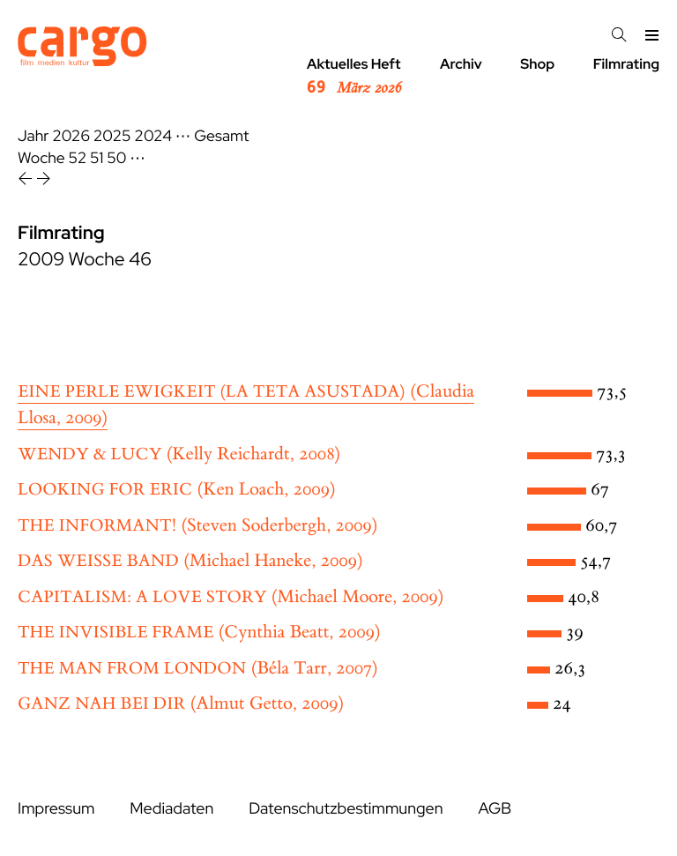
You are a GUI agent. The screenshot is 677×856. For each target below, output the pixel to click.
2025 (112, 136)
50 (116, 158)
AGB (494, 809)
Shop (537, 64)
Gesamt (221, 136)
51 (96, 158)
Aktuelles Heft (354, 77)
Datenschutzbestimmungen (346, 809)
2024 (153, 136)
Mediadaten (171, 809)
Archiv (461, 64)
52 (78, 158)
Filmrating (626, 64)
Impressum (56, 809)
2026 (71, 136)
